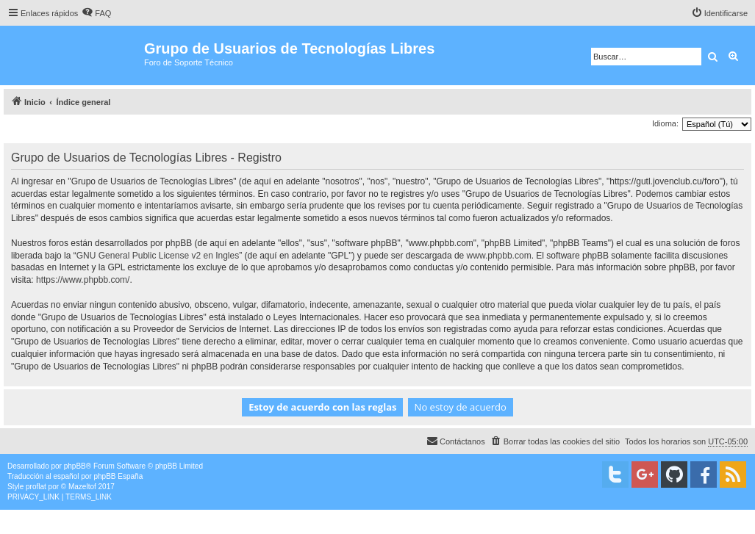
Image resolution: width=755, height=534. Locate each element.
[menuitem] (96, 13)
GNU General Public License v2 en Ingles (157, 255)
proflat (36, 487)
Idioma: (665, 123)
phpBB (75, 466)
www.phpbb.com (499, 255)
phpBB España (118, 476)
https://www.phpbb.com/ (82, 280)
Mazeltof (82, 487)
